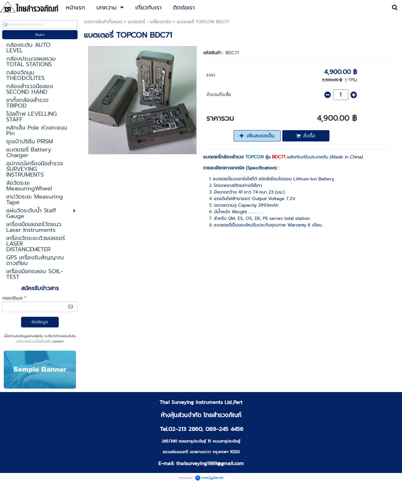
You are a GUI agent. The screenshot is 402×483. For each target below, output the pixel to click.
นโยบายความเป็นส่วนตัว (34, 341)
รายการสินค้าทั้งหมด (103, 22)
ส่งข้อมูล (39, 322)
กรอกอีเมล (14, 298)
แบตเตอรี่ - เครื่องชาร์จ (149, 22)
